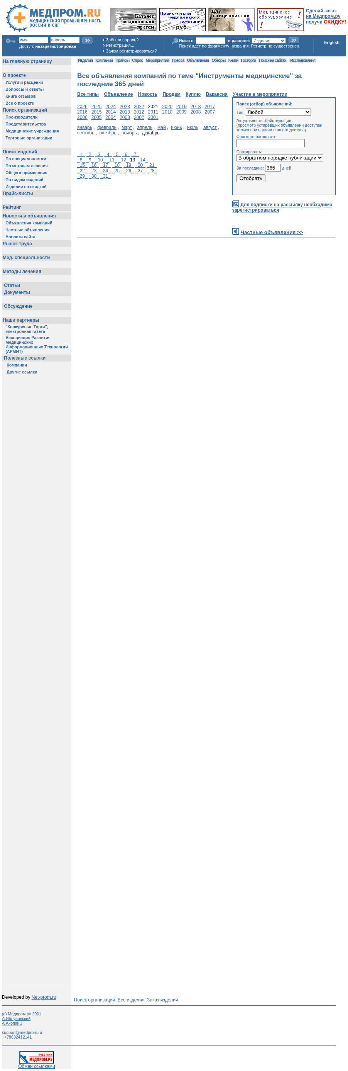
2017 (209, 106)
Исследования (302, 60)
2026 (82, 106)
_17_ (105, 165)
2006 (82, 117)
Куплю (193, 94)
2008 (196, 112)
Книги (233, 60)
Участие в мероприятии (260, 94)
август (210, 127)
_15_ (82, 165)
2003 (125, 117)
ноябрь (129, 133)
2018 (196, 106)
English (332, 42)
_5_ (117, 154)
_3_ (99, 154)
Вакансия (217, 94)
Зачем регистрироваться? (131, 51)
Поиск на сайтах (272, 60)
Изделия (85, 60)
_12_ (123, 160)
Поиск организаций (94, 1000)
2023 (125, 106)
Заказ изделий (162, 1000)
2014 (110, 112)
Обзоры (218, 60)
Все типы (88, 94)
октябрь (108, 133)
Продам (171, 94)
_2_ (90, 154)
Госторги (248, 60)
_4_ (108, 154)
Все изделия (131, 1000)
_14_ (143, 160)
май (161, 127)
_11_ (112, 160)
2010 (167, 112)
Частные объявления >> (272, 232)
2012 (139, 112)
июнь (176, 127)
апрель (144, 127)
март (127, 127)
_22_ (82, 170)
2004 (110, 117)
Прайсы (122, 60)
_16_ (94, 165)
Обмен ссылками (36, 1064)
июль (192, 127)
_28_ (152, 170)
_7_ (135, 154)
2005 (96, 117)
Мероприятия (157, 60)
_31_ (105, 176)
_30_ (94, 176)
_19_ (128, 165)
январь (84, 127)
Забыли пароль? (122, 39)
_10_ (100, 160)
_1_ (81, 154)
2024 (110, 106)
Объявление (118, 94)
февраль (107, 127)
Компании (104, 60)
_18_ (117, 165)
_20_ (140, 165)
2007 (209, 112)
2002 (139, 117)
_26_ (128, 170)
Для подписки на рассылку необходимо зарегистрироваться (282, 207)
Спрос (137, 60)
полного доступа (289, 129)
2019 (181, 106)
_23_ (94, 170)
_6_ (126, 154)
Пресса (178, 60)
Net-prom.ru (44, 997)
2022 (139, 106)
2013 (125, 112)
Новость (147, 94)
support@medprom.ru (22, 1032)
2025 (96, 106)
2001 (153, 117)
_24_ (105, 170)
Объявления (197, 60)
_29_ (82, 176)
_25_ (117, 170)
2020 (167, 106)
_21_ (152, 165)
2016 (82, 112)
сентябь (85, 133)
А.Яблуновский (16, 1018)
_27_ (140, 170)
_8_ (81, 160)
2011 (153, 112)
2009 (181, 112)
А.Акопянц (12, 1023)
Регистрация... (120, 45)
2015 (96, 112)
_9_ (90, 160)
